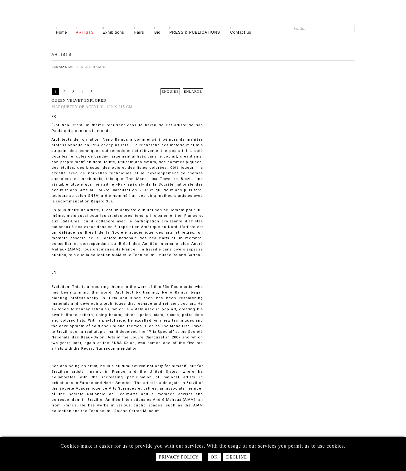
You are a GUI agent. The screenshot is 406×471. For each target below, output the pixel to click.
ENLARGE (193, 91)
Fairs (144, 31)
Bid (161, 31)
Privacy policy (179, 457)
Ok (214, 457)
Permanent (63, 67)
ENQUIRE (170, 91)
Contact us (245, 31)
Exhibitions (118, 31)
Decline (236, 457)
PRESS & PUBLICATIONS (199, 31)
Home (66, 31)
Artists (89, 31)
